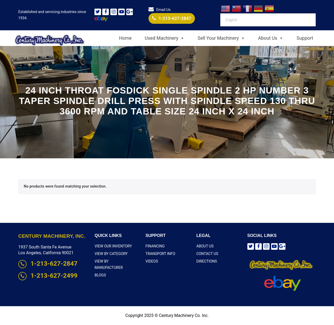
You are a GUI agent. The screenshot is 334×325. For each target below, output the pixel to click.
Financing (155, 246)
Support (304, 38)
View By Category (111, 254)
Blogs (100, 268)
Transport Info (160, 254)
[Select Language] (268, 19)
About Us (270, 38)
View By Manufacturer (116, 261)
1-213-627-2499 (47, 275)
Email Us (159, 10)
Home (125, 38)
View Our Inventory (113, 246)
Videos (152, 261)
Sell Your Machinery (221, 38)
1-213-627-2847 (171, 18)
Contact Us (207, 254)
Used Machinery (165, 38)
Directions (206, 261)
